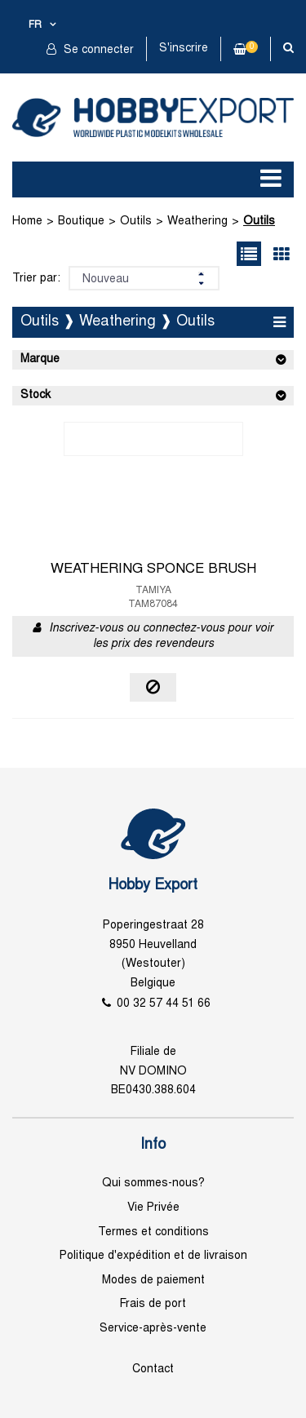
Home (27, 221)
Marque (40, 359)
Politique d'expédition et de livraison (153, 1256)
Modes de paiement (153, 1280)
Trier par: (36, 278)
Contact (153, 1369)
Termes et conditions (153, 1232)
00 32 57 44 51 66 (164, 1004)
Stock (35, 395)
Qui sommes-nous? (153, 1183)
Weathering (197, 221)
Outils (136, 221)
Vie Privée (153, 1208)
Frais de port (153, 1304)
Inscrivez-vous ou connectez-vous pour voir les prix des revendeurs (161, 636)
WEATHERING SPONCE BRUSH (153, 569)
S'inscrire (183, 48)
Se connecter (97, 50)
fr (35, 25)
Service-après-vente (153, 1328)
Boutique (81, 221)
